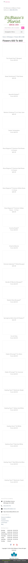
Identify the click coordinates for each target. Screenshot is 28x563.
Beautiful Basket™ (14, 94)
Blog (2, 524)
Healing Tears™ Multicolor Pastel (14, 480)
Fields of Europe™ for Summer (14, 372)
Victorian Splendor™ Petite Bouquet (14, 264)
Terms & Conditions (6, 517)
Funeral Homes (5, 520)
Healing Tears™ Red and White (14, 444)
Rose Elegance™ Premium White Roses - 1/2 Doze (14, 189)
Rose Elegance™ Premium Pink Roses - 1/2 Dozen (14, 149)
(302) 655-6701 (14, 10)
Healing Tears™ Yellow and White (14, 408)
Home (4, 37)
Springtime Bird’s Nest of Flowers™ (14, 318)
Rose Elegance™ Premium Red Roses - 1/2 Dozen (14, 169)
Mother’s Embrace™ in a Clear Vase (14, 112)
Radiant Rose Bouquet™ (14, 300)
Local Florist (4, 522)
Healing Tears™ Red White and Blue (14, 462)
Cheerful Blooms (14, 246)
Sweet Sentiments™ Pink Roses (14, 76)
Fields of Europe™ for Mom (14, 354)
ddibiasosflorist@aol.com (9, 508)
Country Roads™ (14, 228)
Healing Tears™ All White (14, 426)
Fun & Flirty (14, 336)
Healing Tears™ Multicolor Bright (14, 390)
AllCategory (10, 37)
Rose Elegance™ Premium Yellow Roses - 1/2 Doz (14, 209)
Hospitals (3, 519)
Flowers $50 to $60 (19, 37)
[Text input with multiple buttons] (12, 27)
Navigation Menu (10, 32)
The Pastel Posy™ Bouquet (14, 58)
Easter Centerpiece (13, 130)
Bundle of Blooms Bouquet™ (14, 282)
